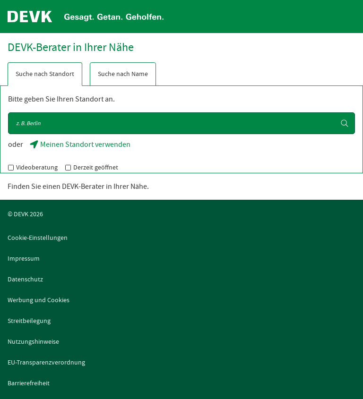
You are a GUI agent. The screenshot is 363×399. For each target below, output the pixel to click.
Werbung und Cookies (38, 300)
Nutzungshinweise (33, 341)
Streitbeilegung (29, 320)
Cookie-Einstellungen (38, 237)
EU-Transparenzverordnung (46, 362)
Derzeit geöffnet (95, 167)
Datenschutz (25, 279)
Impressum (24, 258)
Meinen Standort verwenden (81, 147)
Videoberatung (37, 167)
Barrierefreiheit (29, 383)
